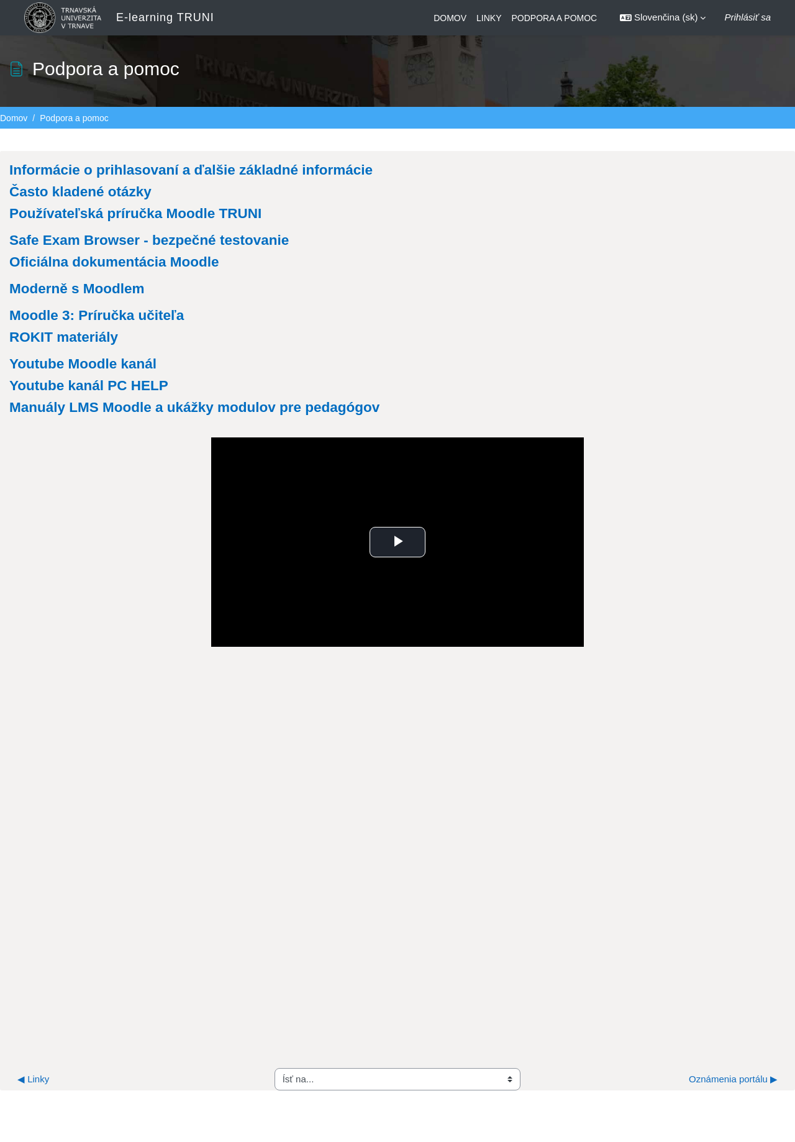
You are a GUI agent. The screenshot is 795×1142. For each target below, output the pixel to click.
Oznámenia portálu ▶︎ (733, 1088)
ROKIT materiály (63, 337)
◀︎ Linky (33, 1088)
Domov (13, 118)
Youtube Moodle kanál (83, 364)
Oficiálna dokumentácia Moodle (114, 262)
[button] (663, 17)
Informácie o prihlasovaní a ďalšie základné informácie (191, 170)
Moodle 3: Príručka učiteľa (96, 315)
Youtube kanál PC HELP (88, 385)
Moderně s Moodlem (77, 288)
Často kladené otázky (80, 191)
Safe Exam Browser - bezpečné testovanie (149, 240)
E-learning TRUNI (165, 17)
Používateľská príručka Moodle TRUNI (135, 213)
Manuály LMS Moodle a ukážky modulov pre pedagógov (194, 407)
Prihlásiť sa (747, 17)
